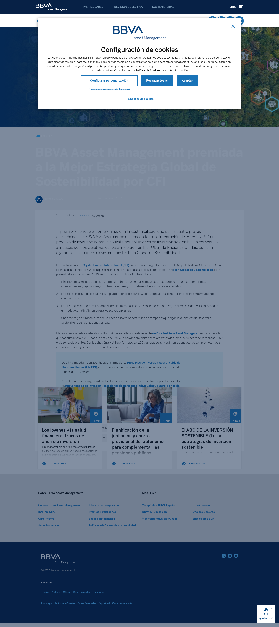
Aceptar (183, 80)
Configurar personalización (109, 80)
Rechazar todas (153, 80)
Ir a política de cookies (139, 98)
